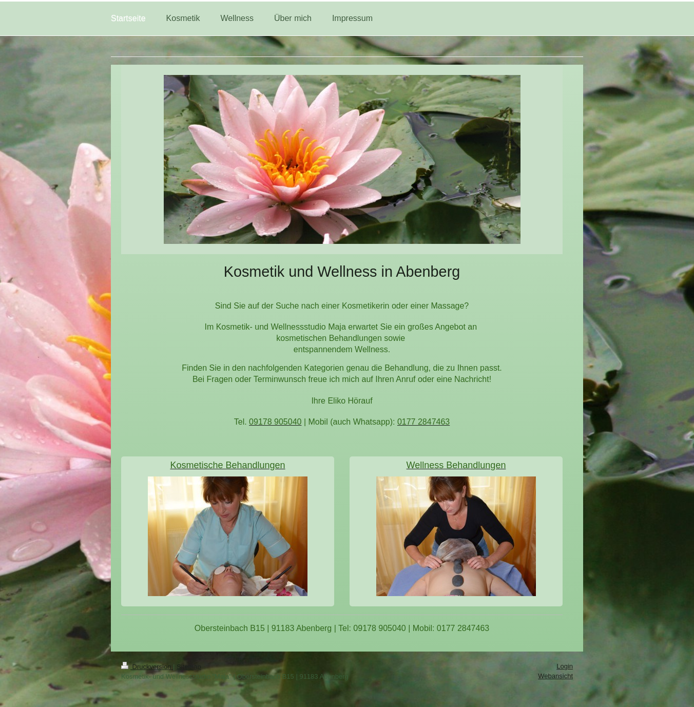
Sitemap (189, 667)
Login (564, 666)
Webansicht (555, 676)
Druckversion (147, 667)
